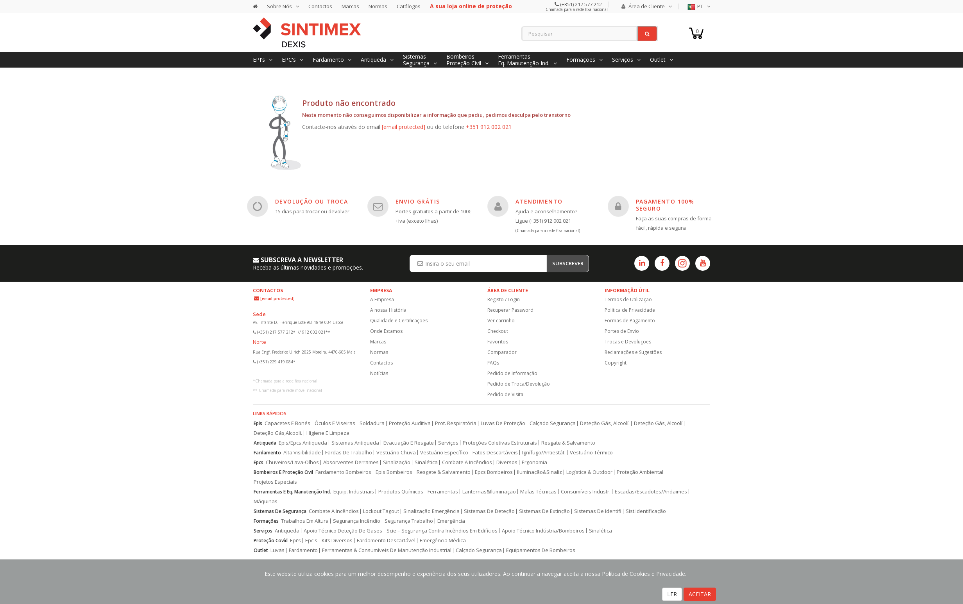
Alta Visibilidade (302, 452)
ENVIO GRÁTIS (418, 201)
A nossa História (388, 310)
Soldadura (372, 423)
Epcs (258, 462)
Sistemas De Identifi (597, 511)
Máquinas (265, 501)
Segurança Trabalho (409, 521)
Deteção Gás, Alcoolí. (605, 423)
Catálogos (409, 6)
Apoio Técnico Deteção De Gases (343, 530)
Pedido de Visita (505, 394)
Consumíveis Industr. (585, 491)
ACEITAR (700, 594)
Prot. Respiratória (455, 423)
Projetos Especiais (275, 481)
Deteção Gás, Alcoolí (658, 423)
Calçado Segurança (553, 423)
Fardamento (267, 452)
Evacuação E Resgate (408, 442)
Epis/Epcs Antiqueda (303, 442)
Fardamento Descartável (386, 540)
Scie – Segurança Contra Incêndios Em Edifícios (442, 530)
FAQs (493, 362)
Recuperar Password (510, 310)
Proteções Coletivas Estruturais (500, 442)
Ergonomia (534, 462)
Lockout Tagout (381, 511)
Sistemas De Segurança (280, 511)
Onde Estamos (386, 331)
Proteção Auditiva (410, 423)
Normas (378, 6)
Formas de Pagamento (630, 320)
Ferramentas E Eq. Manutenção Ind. (292, 491)
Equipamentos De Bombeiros (540, 550)
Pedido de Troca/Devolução (518, 384)
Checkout (497, 331)
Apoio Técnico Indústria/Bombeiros (543, 530)
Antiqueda (265, 442)
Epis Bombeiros (394, 472)
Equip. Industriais (353, 491)
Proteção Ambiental (640, 472)
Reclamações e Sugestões (633, 352)
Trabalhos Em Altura (305, 521)
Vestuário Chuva (396, 452)
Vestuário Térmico (591, 452)
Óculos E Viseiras (335, 423)
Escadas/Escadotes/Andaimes (651, 491)
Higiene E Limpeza (327, 433)
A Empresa (382, 299)
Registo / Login (503, 299)
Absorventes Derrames (351, 462)
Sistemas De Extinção (544, 511)
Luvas (277, 550)
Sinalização (396, 462)
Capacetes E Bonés (287, 423)
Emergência (451, 521)
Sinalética (426, 462)
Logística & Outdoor (589, 472)
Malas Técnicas (538, 491)
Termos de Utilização (628, 299)
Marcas (350, 6)
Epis (258, 423)
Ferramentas (443, 491)
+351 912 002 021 (489, 126)
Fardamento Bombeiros (343, 472)
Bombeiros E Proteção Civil (283, 472)
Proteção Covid (271, 540)
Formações (266, 521)
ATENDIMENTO (539, 201)
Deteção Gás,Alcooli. (278, 433)
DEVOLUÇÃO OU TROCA (311, 201)
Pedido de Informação (512, 373)
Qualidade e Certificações (399, 320)
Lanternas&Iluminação (489, 491)
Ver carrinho (501, 320)
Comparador (502, 352)
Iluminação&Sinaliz (539, 472)
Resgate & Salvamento (568, 442)
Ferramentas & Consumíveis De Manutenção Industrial (386, 550)
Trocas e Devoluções (628, 341)
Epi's (295, 540)
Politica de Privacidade (630, 310)
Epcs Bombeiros (494, 472)
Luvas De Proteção (503, 423)
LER (672, 594)
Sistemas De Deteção (489, 511)
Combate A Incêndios (467, 462)
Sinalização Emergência (431, 511)
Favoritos (497, 341)
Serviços (448, 442)
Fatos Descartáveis (495, 452)
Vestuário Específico (444, 452)
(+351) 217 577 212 (580, 4)
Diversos (506, 462)
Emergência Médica (443, 540)
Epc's (311, 540)
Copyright (615, 362)
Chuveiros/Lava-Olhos (292, 462)
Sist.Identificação (646, 511)
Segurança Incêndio (356, 521)
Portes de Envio (622, 331)
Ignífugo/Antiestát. (544, 452)
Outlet (261, 550)
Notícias (379, 373)
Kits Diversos (337, 540)
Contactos (320, 6)
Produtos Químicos (400, 491)
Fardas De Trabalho (348, 452)
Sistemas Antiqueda (355, 442)
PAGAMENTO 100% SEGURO (665, 205)
